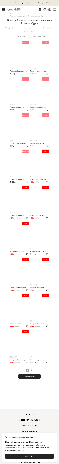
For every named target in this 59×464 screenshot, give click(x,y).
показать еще (29, 376)
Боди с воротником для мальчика (39, 179)
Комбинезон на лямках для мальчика (39, 251)
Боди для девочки (37, 215)
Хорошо (29, 456)
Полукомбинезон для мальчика (39, 324)
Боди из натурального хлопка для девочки (19, 143)
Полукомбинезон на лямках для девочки (19, 215)
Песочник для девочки (39, 107)
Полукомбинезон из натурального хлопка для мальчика (19, 71)
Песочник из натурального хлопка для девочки (39, 71)
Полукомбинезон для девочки (39, 143)
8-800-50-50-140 (31, 462)
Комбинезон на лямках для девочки (19, 251)
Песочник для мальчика (19, 287)
